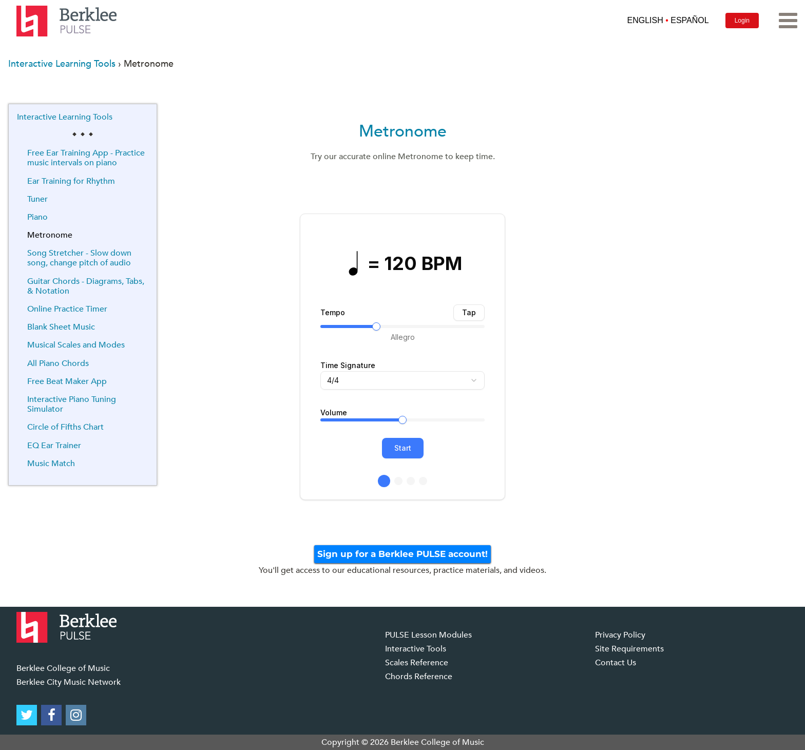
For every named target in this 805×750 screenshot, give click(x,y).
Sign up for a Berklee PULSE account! (402, 554)
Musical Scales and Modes (76, 345)
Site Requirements (629, 649)
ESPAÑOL (689, 20)
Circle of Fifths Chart (65, 427)
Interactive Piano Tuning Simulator (71, 404)
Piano (37, 217)
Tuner (37, 199)
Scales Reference (416, 662)
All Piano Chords (58, 363)
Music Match (51, 463)
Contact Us (615, 662)
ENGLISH (645, 20)
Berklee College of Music (63, 668)
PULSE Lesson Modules (428, 635)
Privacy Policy (620, 635)
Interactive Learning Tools (62, 63)
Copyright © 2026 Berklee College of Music (402, 742)
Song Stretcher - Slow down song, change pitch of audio (79, 257)
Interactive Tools (415, 649)
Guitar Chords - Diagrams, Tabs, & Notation (85, 286)
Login (742, 20)
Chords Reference (418, 676)
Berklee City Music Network (68, 682)
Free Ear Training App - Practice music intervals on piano (86, 157)
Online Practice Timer (67, 309)
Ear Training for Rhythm (71, 181)
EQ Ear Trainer (54, 445)
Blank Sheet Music (61, 327)
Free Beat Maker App (67, 381)
